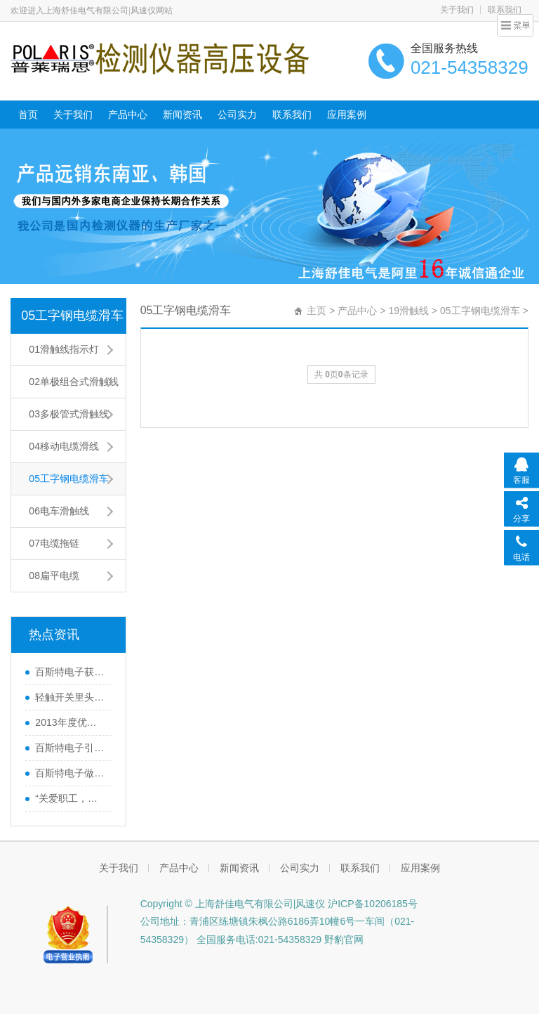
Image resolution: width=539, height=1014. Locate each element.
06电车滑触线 (59, 510)
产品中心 (127, 114)
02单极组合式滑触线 (74, 381)
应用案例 (346, 114)
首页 (28, 114)
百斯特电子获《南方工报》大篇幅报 (69, 671)
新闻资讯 (182, 114)
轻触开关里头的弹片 (69, 697)
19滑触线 (408, 310)
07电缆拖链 (54, 543)
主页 (316, 310)
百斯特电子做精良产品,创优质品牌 (69, 773)
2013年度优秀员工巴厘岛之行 (69, 722)
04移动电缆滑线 (64, 446)
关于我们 (457, 10)
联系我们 (292, 114)
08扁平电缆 (54, 575)
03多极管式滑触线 (69, 414)
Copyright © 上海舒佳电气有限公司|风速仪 (233, 903)
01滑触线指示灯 (64, 349)
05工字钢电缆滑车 (72, 315)
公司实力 (237, 114)
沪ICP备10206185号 (371, 903)
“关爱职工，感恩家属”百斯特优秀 (69, 798)
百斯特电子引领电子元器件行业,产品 (69, 747)
